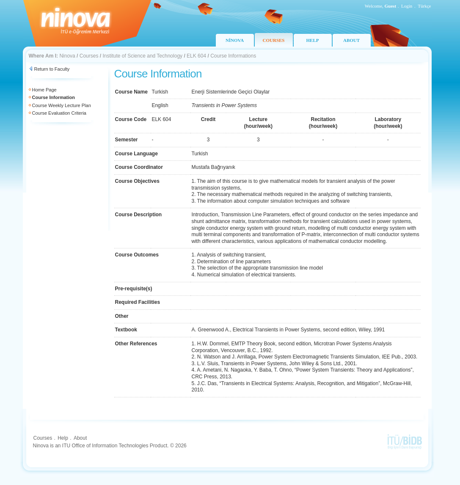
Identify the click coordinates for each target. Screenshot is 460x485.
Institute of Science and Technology (142, 56)
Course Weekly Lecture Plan (61, 105)
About (80, 438)
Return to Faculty (52, 69)
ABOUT (351, 40)
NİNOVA (235, 40)
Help (63, 438)
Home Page (44, 89)
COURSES (274, 40)
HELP (312, 40)
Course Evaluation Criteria (59, 113)
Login (406, 5)
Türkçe (424, 5)
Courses (89, 56)
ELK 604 (196, 56)
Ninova (67, 56)
